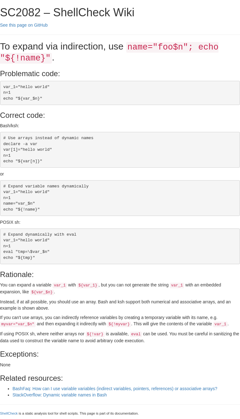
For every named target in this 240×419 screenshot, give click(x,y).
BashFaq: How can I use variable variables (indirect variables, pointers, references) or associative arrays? (114, 388)
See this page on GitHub (24, 25)
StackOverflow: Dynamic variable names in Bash (59, 394)
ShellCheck (9, 413)
